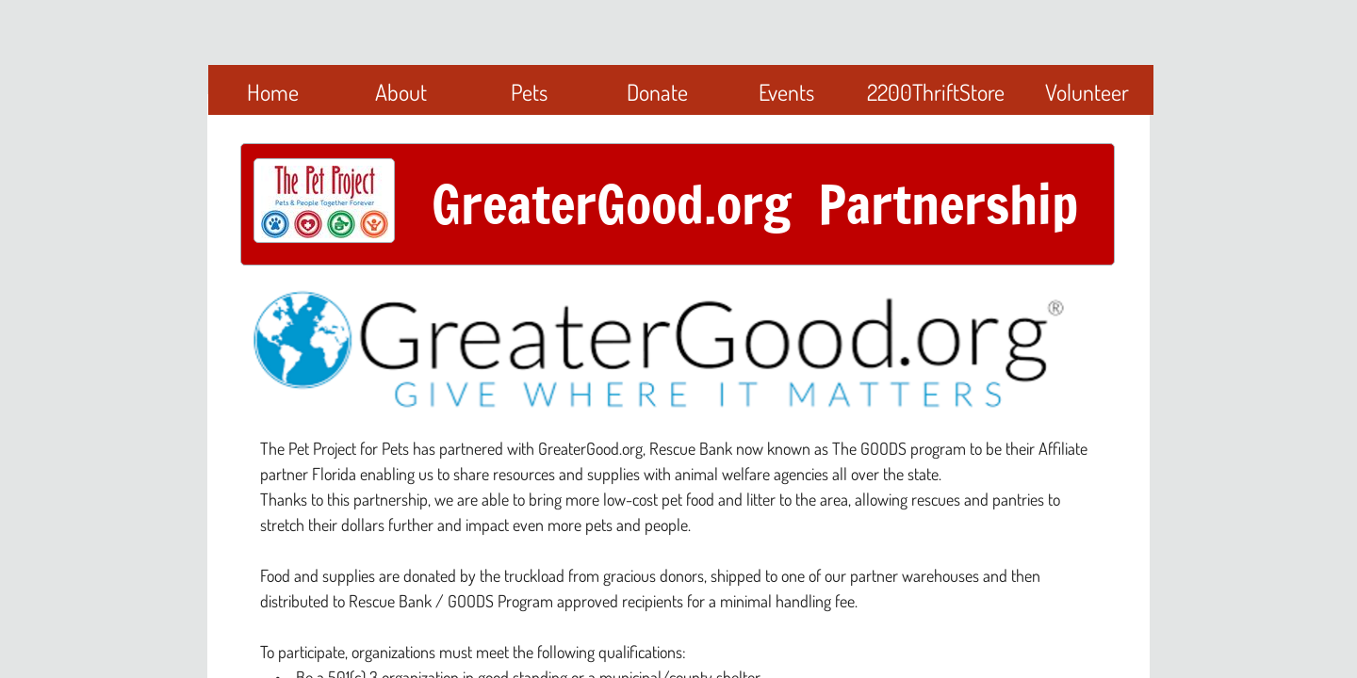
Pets (529, 91)
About (401, 91)
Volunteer (1087, 91)
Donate (657, 91)
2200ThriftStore (936, 91)
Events (786, 91)
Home (273, 91)
